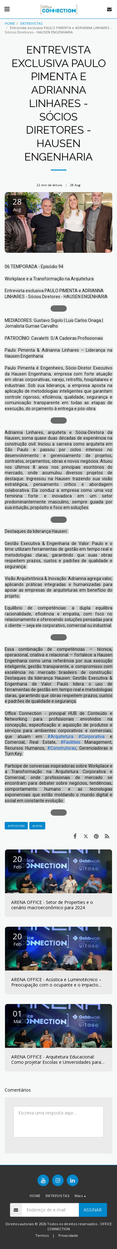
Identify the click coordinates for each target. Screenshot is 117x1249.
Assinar (93, 1210)
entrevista (16, 825)
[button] (7, 9)
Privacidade (68, 1235)
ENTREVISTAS (31, 23)
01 (17, 1016)
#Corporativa (91, 736)
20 (17, 861)
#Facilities (70, 742)
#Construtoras (61, 748)
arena (37, 825)
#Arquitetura (60, 736)
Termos (42, 1235)
